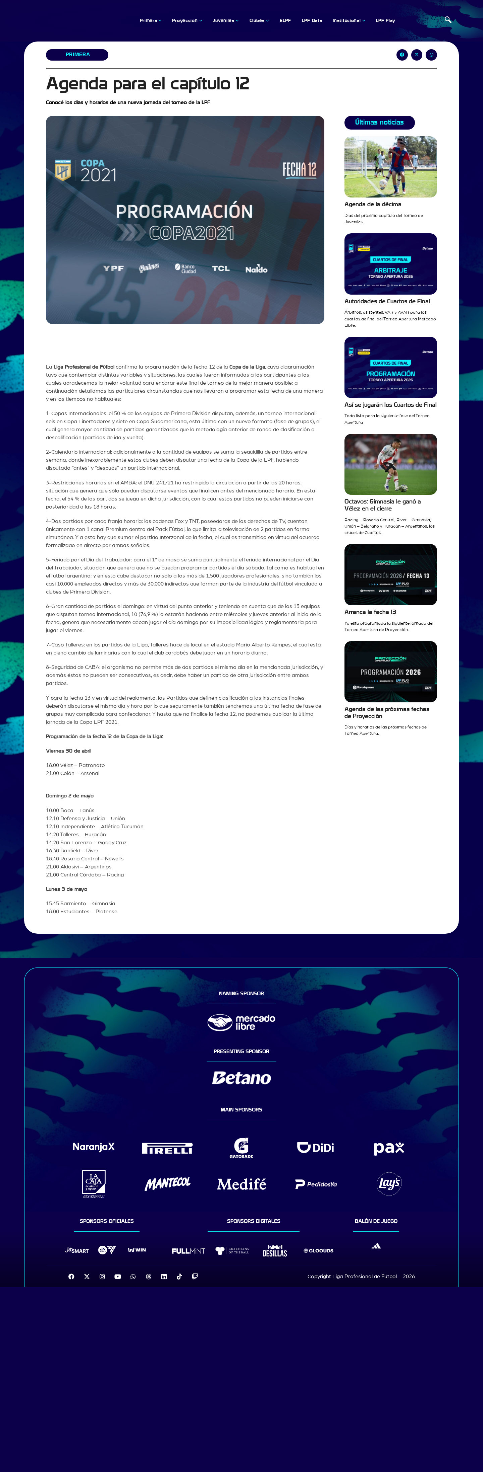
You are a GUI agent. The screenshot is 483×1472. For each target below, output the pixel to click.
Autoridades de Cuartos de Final (387, 301)
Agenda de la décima (372, 204)
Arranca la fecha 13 (370, 612)
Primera (78, 54)
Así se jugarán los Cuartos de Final (390, 405)
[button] (402, 55)
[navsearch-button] (448, 20)
